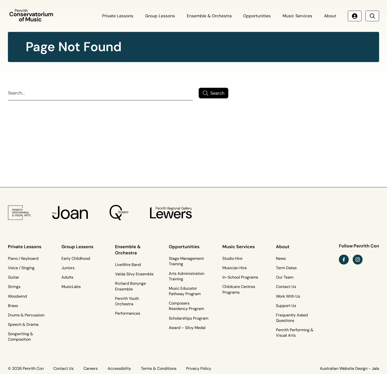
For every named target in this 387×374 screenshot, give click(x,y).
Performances (127, 313)
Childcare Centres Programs (238, 289)
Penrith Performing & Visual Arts (294, 332)
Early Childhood (75, 258)
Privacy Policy (198, 368)
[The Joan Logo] (70, 212)
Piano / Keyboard (23, 258)
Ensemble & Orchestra (209, 16)
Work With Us (288, 296)
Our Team (284, 277)
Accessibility (119, 368)
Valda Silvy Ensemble (134, 274)
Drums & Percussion (26, 315)
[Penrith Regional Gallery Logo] (171, 212)
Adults (67, 277)
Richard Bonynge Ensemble (130, 286)
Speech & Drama (23, 324)
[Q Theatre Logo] (118, 212)
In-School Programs (240, 277)
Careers (90, 368)
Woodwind (17, 296)
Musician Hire (234, 267)
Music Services (297, 16)
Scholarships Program (188, 318)
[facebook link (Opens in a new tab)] (344, 259)
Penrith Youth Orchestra (127, 301)
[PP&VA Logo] (19, 212)
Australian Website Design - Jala (349, 368)
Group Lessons (160, 16)
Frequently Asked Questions (292, 317)
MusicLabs (71, 286)
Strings (14, 286)
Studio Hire (232, 258)
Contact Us (286, 286)
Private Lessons (117, 16)
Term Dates (286, 267)
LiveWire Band (128, 264)
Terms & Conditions (158, 368)
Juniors (68, 267)
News (281, 258)
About (330, 16)
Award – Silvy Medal (187, 327)
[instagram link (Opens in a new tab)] (358, 259)
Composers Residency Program (186, 306)
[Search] (100, 93)
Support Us (286, 305)
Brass (13, 305)
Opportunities (257, 16)
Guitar (13, 277)
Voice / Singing (21, 267)
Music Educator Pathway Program (185, 291)
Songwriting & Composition (20, 336)
